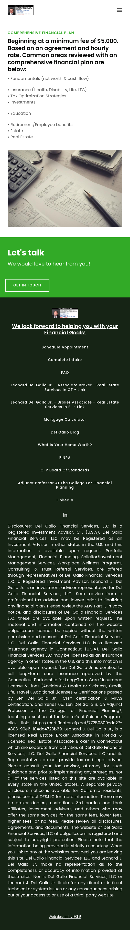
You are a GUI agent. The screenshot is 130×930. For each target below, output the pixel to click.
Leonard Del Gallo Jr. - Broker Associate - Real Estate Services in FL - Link (65, 404)
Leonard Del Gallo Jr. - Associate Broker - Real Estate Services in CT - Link (65, 387)
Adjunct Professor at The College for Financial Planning (65, 485)
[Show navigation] (118, 10)
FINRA (65, 457)
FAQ (65, 372)
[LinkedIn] (65, 515)
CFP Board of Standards (65, 470)
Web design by (65, 917)
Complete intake (65, 359)
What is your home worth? (65, 444)
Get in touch (27, 291)
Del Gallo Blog (65, 432)
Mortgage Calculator (65, 419)
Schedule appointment (65, 347)
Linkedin (65, 500)
